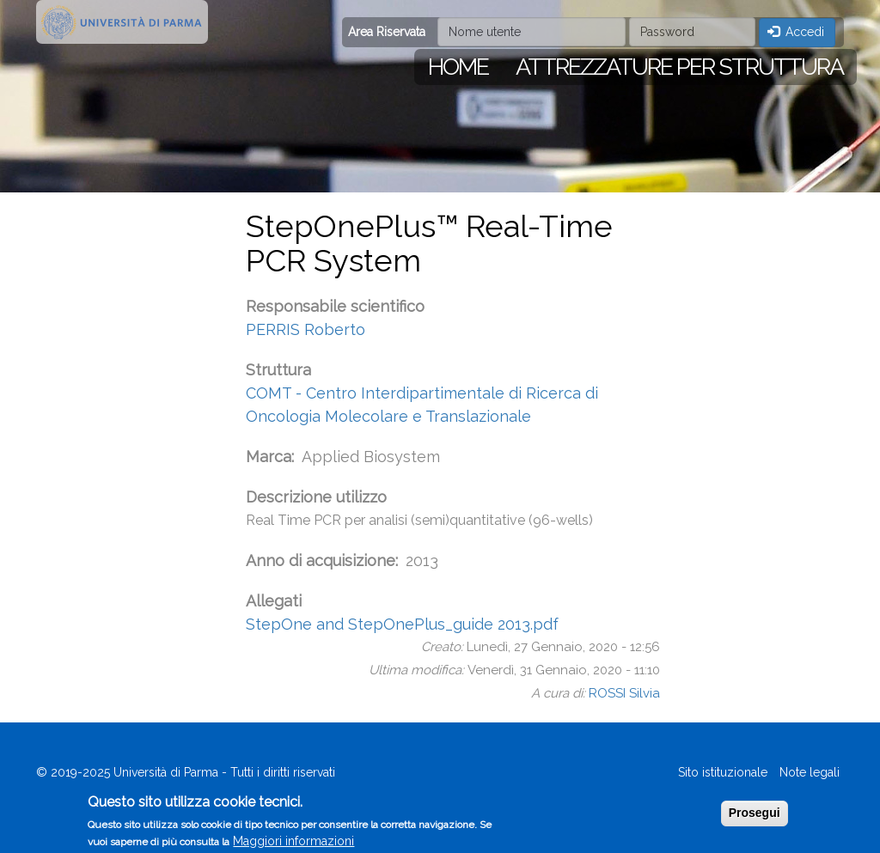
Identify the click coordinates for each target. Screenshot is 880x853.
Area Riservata (386, 32)
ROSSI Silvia (624, 693)
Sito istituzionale (722, 772)
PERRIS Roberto (305, 329)
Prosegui (754, 817)
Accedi (796, 32)
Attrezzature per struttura (679, 66)
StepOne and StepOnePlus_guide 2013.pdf (402, 624)
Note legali (809, 772)
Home (458, 66)
